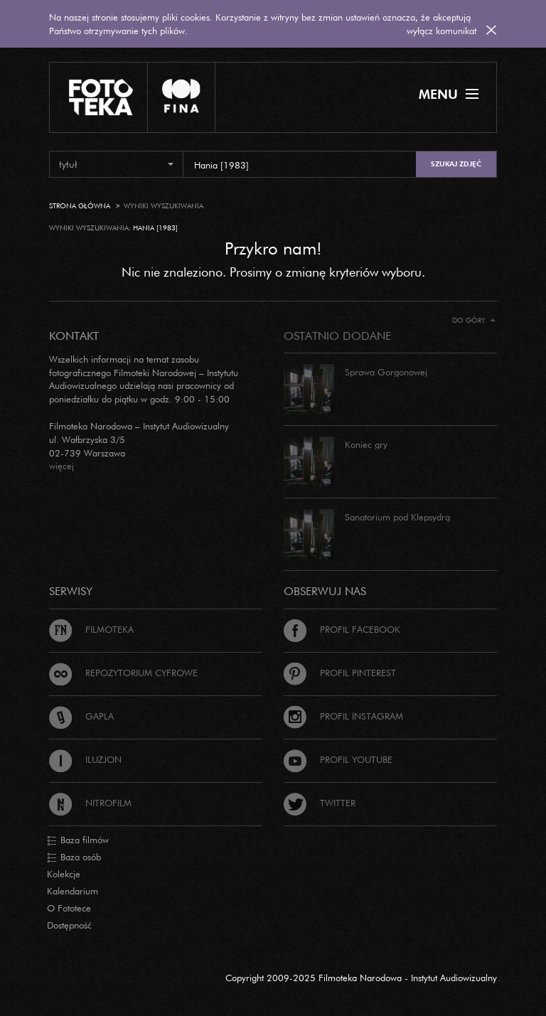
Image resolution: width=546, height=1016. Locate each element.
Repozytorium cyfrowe (123, 672)
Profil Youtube (338, 759)
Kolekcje (63, 873)
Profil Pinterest (340, 672)
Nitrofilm (90, 802)
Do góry (474, 320)
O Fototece (69, 908)
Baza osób (74, 857)
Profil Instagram (343, 716)
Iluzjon (85, 759)
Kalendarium (72, 891)
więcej (61, 465)
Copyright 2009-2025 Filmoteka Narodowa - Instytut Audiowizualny (361, 977)
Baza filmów (78, 840)
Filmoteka (91, 629)
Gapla (81, 716)
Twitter (319, 802)
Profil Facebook (342, 629)
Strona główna (79, 205)
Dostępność (69, 925)
